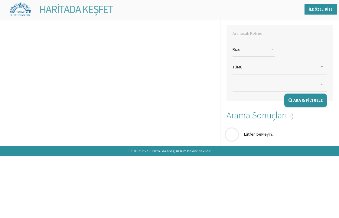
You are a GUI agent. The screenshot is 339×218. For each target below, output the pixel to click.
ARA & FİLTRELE (305, 100)
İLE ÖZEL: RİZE (321, 9)
